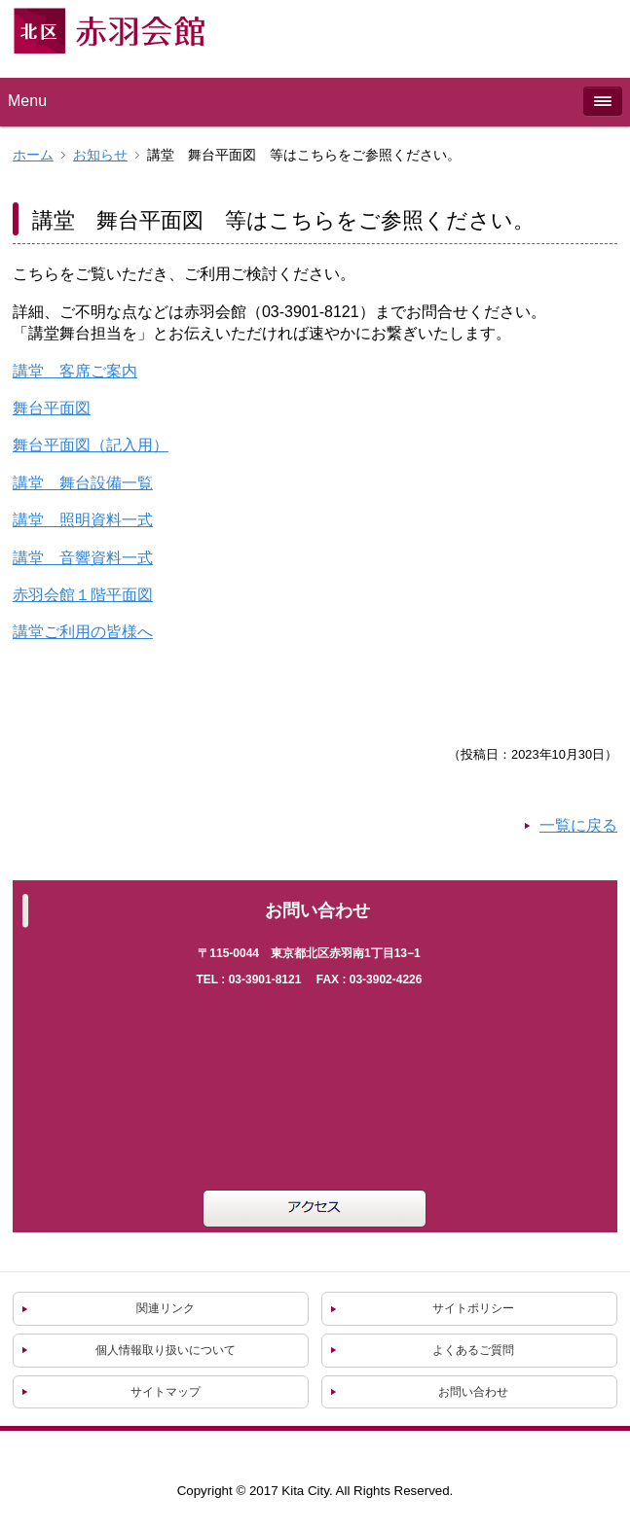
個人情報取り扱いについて (165, 1350)
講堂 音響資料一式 (83, 558)
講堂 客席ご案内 (75, 371)
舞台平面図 (52, 408)
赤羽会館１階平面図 (83, 595)
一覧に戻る (578, 825)
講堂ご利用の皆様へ (83, 631)
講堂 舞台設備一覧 (83, 483)
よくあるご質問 (473, 1350)
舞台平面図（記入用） (90, 445)
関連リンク (165, 1308)
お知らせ (100, 155)
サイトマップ (165, 1392)
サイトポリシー (473, 1308)
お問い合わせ (473, 1392)
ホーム (33, 155)
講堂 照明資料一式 (83, 520)
